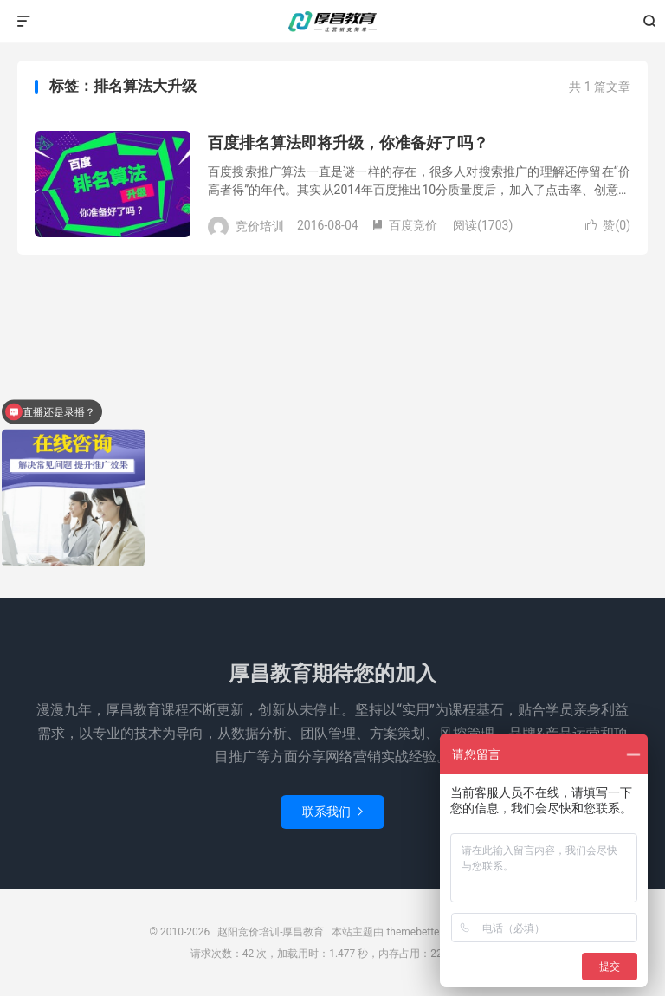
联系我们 (332, 811)
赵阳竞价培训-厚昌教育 (332, 21)
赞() (607, 225)
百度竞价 (404, 225)
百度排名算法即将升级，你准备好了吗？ (348, 142)
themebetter (414, 932)
